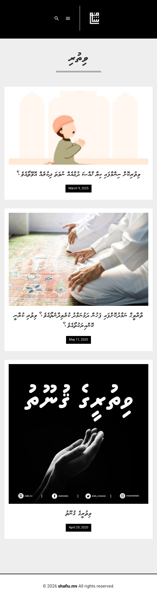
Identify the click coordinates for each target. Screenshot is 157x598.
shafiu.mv (67, 586)
